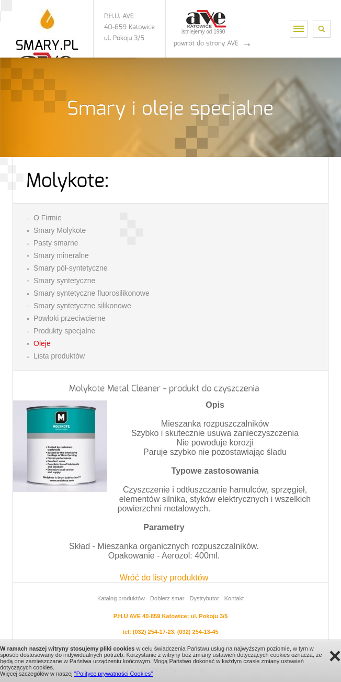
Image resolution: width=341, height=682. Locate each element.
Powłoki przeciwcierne (69, 318)
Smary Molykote (59, 230)
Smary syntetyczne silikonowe (82, 305)
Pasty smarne (55, 243)
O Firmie (47, 218)
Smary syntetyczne (64, 280)
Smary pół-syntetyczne (70, 268)
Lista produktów (59, 356)
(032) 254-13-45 (198, 632)
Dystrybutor (204, 598)
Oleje (42, 343)
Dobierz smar (167, 598)
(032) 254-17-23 (153, 632)
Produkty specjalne (64, 331)
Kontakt (234, 598)
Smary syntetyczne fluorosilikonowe (91, 293)
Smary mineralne (61, 255)
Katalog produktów (121, 598)
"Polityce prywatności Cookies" (113, 673)
